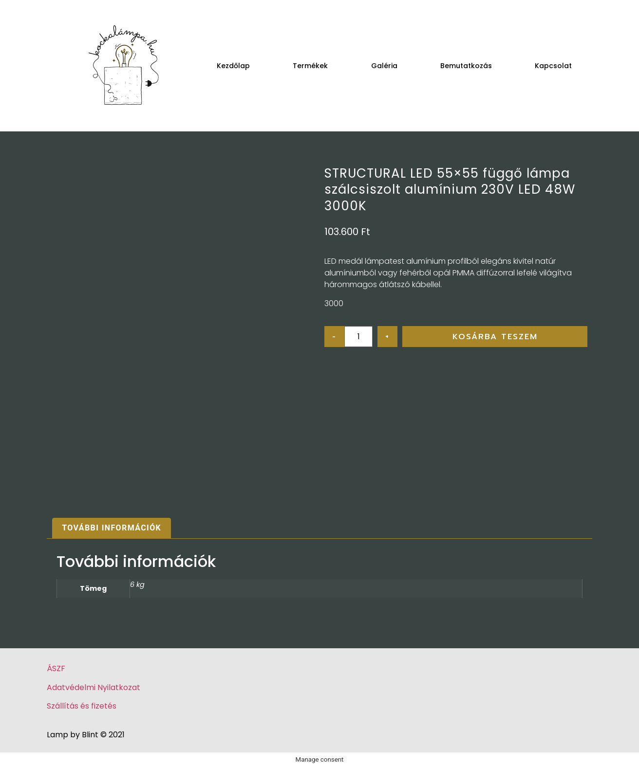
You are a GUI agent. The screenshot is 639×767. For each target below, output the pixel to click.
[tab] (111, 528)
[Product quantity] (358, 336)
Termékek (310, 66)
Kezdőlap (233, 66)
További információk (111, 527)
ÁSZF (56, 668)
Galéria (384, 66)
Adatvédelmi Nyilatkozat (93, 687)
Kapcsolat (553, 66)
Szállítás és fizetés (81, 706)
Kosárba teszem (495, 337)
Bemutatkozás (466, 66)
